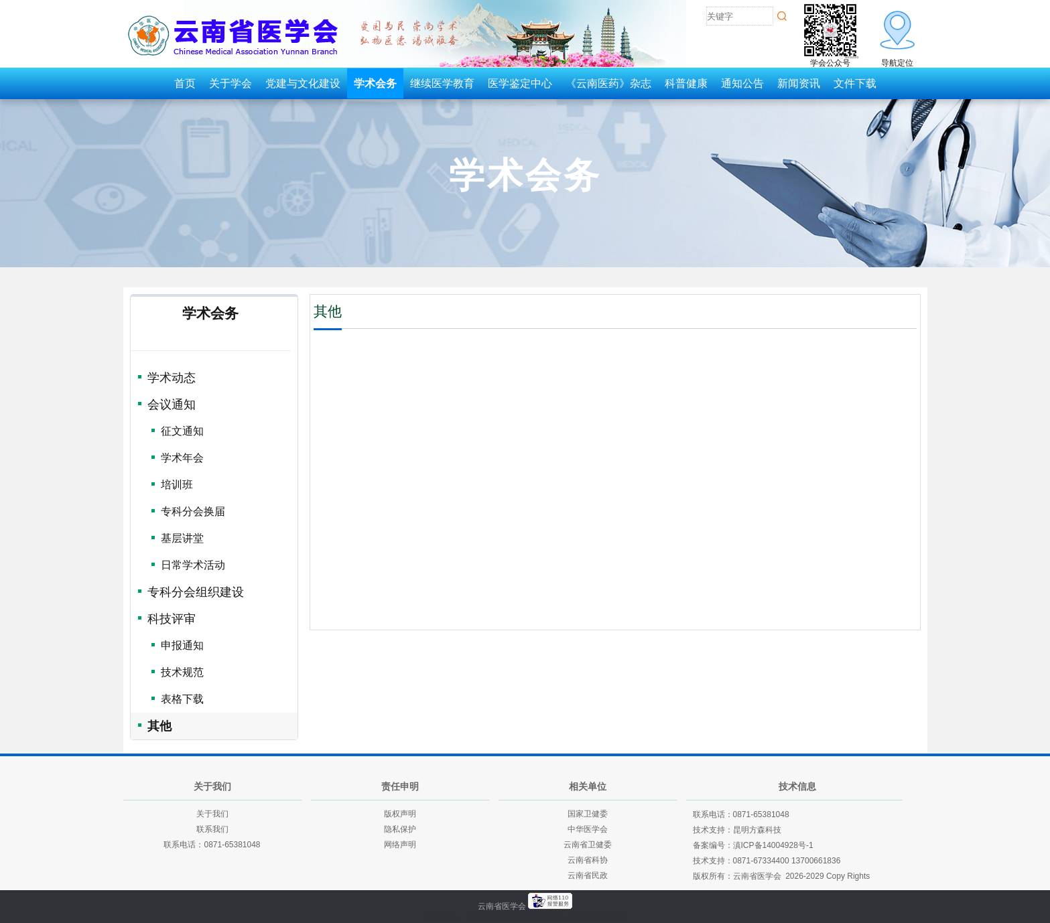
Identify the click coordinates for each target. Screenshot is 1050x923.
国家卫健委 (588, 814)
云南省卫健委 (588, 844)
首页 (185, 83)
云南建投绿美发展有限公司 (513, 917)
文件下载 (855, 83)
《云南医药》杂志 (608, 83)
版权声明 (400, 814)
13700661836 (815, 860)
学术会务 (375, 83)
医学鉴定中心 (520, 83)
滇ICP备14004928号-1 (773, 845)
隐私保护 (400, 829)
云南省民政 (588, 875)
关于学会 (230, 83)
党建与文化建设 (302, 83)
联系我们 (212, 829)
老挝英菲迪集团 (597, 917)
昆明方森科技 (757, 830)
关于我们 (212, 814)
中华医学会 (588, 829)
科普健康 (686, 83)
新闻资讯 (798, 83)
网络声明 (400, 844)
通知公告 (742, 83)
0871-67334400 (761, 860)
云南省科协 (588, 860)
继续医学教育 (442, 83)
